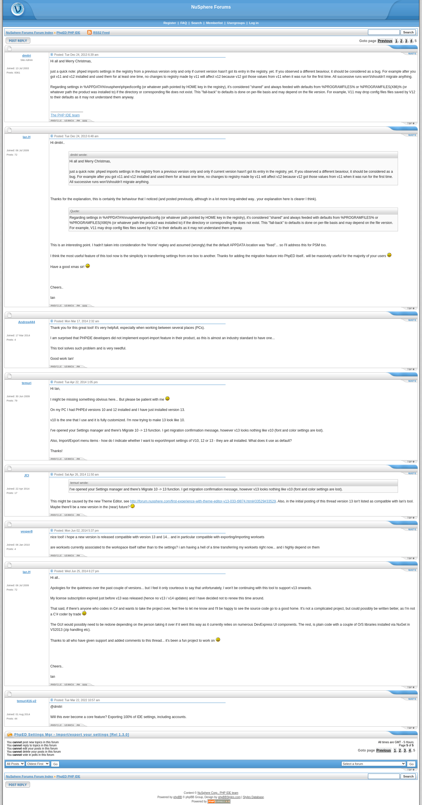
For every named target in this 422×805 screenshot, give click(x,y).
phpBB (177, 797)
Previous (385, 41)
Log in (253, 23)
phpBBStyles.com (229, 797)
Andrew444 (26, 322)
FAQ (183, 23)
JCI (26, 475)
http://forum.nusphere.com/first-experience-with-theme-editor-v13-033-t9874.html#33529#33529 (203, 501)
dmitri (26, 55)
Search (196, 23)
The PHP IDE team (65, 115)
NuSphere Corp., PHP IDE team (218, 792)
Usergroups (236, 23)
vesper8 (27, 531)
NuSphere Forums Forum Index (29, 32)
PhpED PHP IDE (68, 32)
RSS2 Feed (98, 32)
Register (170, 23)
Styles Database (253, 797)
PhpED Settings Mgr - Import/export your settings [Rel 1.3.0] (71, 735)
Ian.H (27, 137)
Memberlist (214, 23)
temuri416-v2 (26, 701)
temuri (26, 383)
